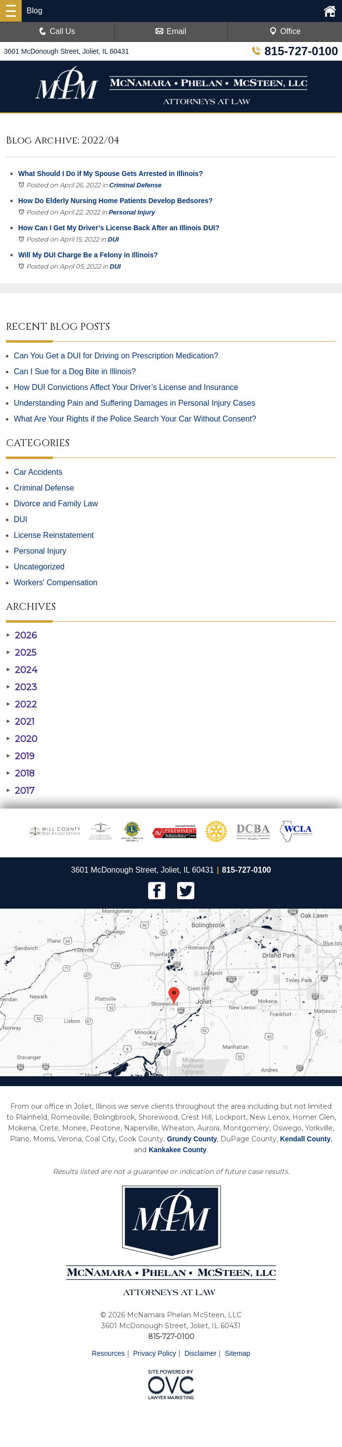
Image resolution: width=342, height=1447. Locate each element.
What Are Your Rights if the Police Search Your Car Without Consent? (135, 419)
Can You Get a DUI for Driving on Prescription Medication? (116, 356)
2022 (21, 704)
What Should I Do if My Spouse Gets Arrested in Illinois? (110, 173)
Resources (108, 1353)
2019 (20, 756)
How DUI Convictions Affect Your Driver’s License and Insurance (126, 387)
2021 (20, 722)
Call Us (57, 31)
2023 (21, 687)
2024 (21, 670)
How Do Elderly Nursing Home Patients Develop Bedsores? (115, 201)
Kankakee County (177, 1150)
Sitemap (237, 1353)
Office (285, 31)
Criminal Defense (135, 185)
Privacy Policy (154, 1353)
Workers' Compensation (55, 582)
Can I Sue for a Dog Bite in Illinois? (75, 371)
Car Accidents (38, 472)
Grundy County (192, 1139)
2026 (21, 635)
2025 (21, 653)
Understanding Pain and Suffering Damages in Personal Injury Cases (134, 403)
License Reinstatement (54, 535)
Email (170, 31)
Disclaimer (201, 1353)
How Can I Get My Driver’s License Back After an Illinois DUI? (118, 228)
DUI (113, 239)
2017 (20, 791)
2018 (20, 773)
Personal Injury (132, 212)
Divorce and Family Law (56, 503)
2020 (21, 739)
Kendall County (305, 1139)
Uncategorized (39, 567)
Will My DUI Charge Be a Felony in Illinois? (88, 255)
